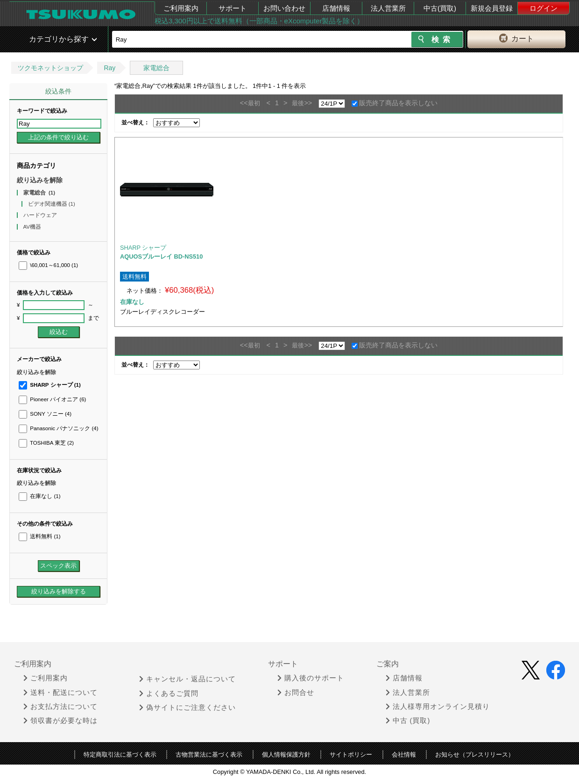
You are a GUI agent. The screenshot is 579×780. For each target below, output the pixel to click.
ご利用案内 (180, 8)
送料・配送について (60, 692)
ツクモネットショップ (50, 68)
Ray (109, 68)
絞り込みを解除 (40, 180)
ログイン (544, 8)
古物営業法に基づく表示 (209, 754)
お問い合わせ (284, 8)
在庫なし (39, 496)
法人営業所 (388, 8)
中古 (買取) (408, 720)
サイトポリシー (351, 754)
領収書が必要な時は (60, 720)
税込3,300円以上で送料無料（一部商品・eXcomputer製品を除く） (259, 21)
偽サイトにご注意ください (187, 707)
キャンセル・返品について (187, 679)
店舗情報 (336, 8)
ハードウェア (40, 215)
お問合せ (295, 692)
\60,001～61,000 (48, 265)
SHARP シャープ (50, 385)
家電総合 (156, 68)
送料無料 (39, 536)
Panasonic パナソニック (58, 428)
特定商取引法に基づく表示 (120, 754)
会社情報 (404, 754)
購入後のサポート (310, 678)
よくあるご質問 (168, 693)
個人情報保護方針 (286, 754)
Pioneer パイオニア (52, 399)
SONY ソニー (45, 414)
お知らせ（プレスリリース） (474, 754)
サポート (233, 8)
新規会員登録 (492, 8)
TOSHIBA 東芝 (46, 443)
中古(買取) (440, 8)
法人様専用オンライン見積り (438, 706)
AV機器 (33, 227)
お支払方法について (60, 706)
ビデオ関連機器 (51, 204)
